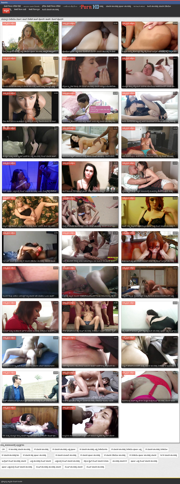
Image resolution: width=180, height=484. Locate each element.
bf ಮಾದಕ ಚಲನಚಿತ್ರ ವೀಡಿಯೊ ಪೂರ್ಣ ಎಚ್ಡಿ (126, 449)
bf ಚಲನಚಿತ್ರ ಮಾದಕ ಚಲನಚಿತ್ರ (19, 449)
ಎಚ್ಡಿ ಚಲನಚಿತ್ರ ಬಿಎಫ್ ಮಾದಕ (40, 461)
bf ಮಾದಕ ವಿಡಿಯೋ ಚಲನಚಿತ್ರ (114, 455)
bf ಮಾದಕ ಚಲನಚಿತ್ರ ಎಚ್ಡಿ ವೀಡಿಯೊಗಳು (93, 449)
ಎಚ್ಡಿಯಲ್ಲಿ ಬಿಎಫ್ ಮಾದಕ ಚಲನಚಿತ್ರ (67, 461)
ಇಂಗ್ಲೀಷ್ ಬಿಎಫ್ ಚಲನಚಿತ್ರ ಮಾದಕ (14, 461)
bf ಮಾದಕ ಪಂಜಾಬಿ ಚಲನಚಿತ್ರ (66, 455)
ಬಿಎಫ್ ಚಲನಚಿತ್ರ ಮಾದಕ (73, 467)
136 (3, 449)
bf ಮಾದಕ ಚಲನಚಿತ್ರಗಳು (10, 455)
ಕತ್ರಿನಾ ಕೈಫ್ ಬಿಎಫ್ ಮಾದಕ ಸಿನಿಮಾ (96, 461)
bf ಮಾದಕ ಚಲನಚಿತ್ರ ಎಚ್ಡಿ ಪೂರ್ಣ (64, 449)
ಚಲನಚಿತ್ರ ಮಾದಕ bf (119, 461)
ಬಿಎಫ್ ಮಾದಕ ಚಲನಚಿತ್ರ (95, 467)
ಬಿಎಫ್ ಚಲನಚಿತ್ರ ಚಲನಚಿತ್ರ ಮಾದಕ (48, 467)
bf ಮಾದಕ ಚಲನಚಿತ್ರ (41, 449)
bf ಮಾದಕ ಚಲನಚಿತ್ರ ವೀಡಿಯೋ (157, 449)
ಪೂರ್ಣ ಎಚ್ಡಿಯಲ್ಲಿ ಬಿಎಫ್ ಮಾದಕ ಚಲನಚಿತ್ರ (17, 467)
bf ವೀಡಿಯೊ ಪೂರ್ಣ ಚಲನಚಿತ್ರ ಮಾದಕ (143, 455)
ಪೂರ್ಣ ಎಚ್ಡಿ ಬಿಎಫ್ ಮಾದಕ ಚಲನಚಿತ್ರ (144, 461)
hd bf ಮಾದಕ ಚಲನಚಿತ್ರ (168, 455)
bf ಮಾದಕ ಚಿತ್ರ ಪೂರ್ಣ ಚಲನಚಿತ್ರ (34, 455)
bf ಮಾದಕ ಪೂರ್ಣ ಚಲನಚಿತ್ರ (90, 455)
